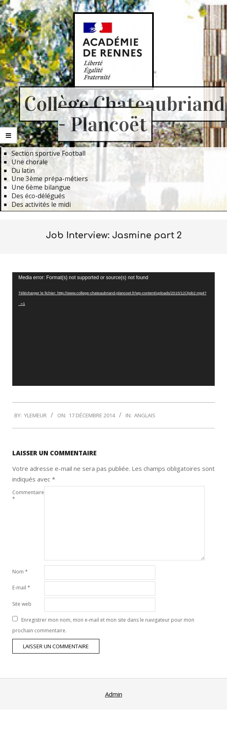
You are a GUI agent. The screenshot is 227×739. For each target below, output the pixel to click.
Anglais (144, 415)
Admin (113, 694)
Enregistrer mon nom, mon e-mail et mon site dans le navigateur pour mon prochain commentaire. (103, 625)
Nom (20, 571)
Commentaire (27, 495)
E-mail (21, 587)
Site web (21, 603)
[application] (113, 329)
